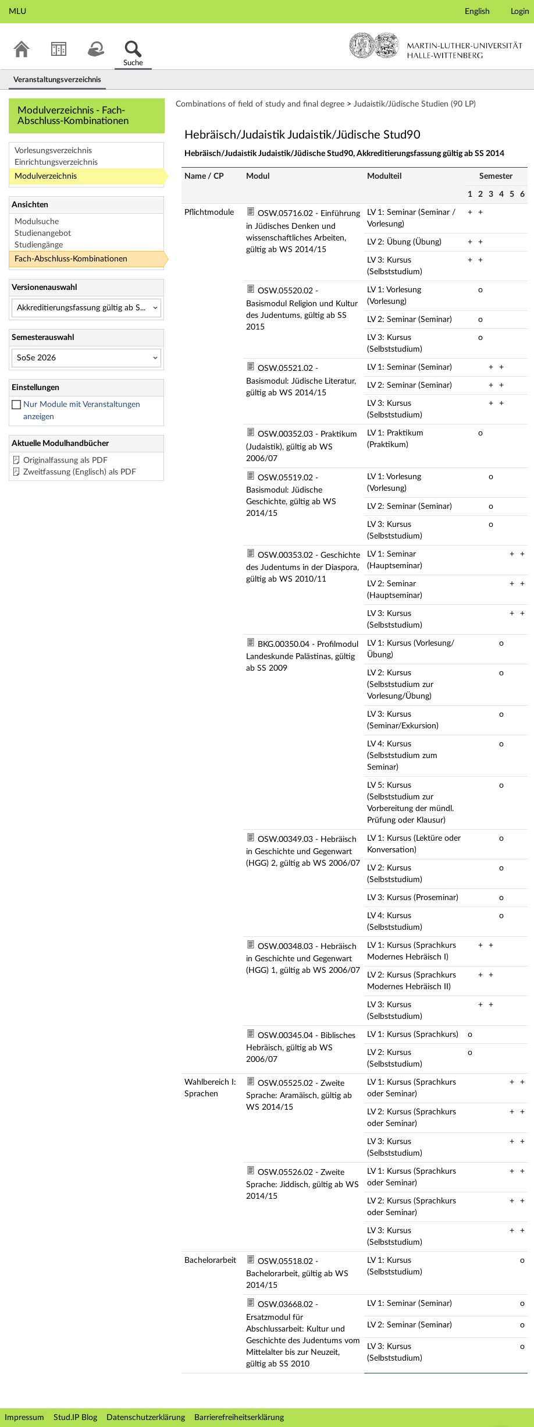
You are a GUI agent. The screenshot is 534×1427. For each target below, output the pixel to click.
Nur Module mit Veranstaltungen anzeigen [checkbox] (81, 411)
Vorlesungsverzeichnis (53, 151)
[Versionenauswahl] (86, 308)
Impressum (24, 1418)
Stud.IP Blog (75, 1418)
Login (520, 12)
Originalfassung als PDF (65, 460)
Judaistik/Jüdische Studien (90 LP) (415, 104)
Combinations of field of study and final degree (260, 104)
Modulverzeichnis (46, 176)
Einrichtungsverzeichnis (56, 162)
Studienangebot (43, 233)
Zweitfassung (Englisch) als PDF (79, 472)
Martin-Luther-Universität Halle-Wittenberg (436, 45)
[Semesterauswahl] (86, 358)
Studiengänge (39, 245)
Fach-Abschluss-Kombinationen (71, 259)
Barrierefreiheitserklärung (239, 1418)
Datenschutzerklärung (145, 1418)
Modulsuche (37, 222)
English (477, 12)
